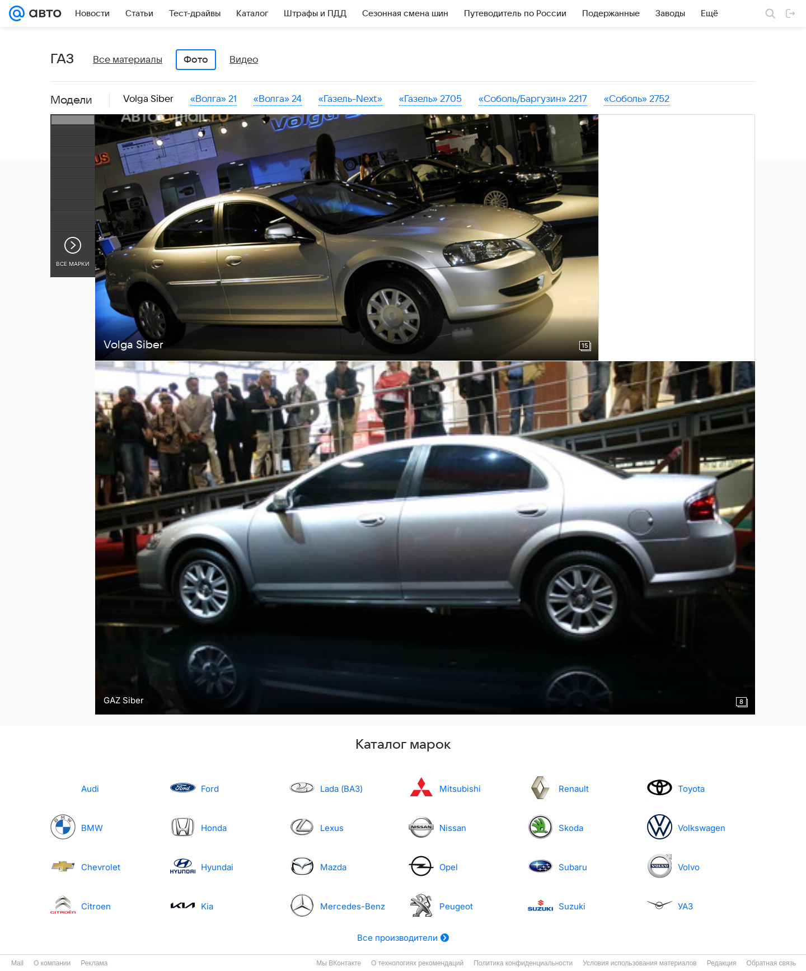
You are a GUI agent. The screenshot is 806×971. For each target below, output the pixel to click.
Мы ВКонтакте (338, 963)
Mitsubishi (460, 788)
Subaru (573, 867)
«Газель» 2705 (430, 99)
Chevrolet (100, 867)
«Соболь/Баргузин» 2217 (533, 99)
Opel (448, 867)
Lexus (332, 828)
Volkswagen (701, 828)
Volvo (689, 867)
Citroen (96, 906)
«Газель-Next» (350, 99)
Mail (17, 963)
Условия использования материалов (639, 963)
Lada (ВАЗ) (341, 788)
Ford (210, 788)
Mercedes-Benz (352, 906)
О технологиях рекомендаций (417, 963)
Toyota (691, 788)
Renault (574, 788)
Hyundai (217, 867)
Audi (90, 788)
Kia (207, 906)
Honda (214, 828)
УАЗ (685, 906)
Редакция (722, 963)
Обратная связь (771, 963)
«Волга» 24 (278, 99)
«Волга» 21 (213, 99)
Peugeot (456, 906)
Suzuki (572, 906)
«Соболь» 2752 (636, 99)
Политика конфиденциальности (523, 963)
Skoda (571, 828)
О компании (52, 963)
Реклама (94, 963)
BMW (92, 828)
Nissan (452, 828)
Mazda (333, 867)
